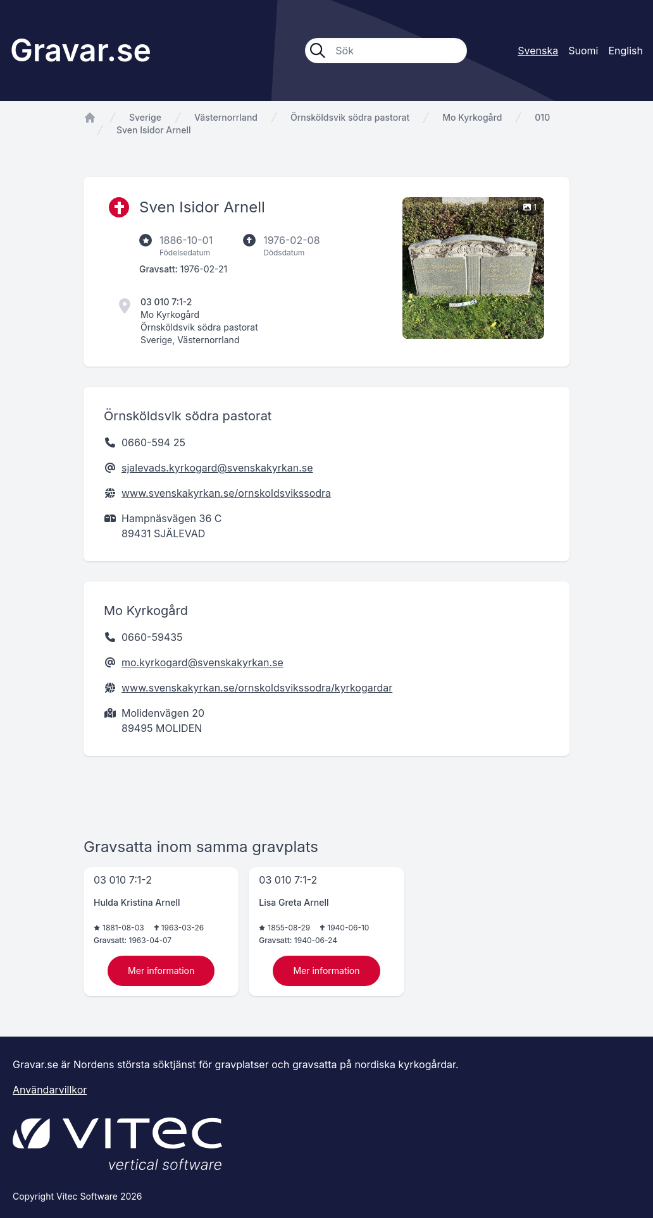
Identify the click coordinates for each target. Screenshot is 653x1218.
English (625, 50)
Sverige (145, 117)
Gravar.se (80, 50)
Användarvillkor (50, 1089)
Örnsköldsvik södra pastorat (349, 117)
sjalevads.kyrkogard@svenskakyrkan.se (217, 467)
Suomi (583, 50)
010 (542, 117)
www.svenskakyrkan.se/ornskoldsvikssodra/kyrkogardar (256, 687)
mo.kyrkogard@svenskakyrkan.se (202, 662)
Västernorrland (226, 117)
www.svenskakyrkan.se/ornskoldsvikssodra (226, 493)
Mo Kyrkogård (472, 117)
